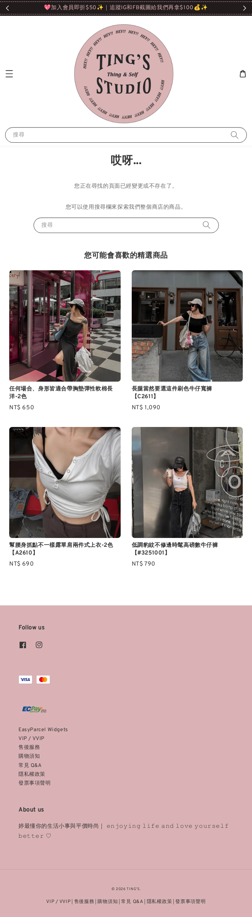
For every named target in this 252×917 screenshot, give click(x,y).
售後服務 (29, 747)
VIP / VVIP (31, 739)
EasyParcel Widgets (43, 730)
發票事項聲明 (34, 783)
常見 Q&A (30, 766)
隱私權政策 (31, 774)
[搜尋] (234, 135)
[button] (9, 74)
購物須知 (29, 756)
